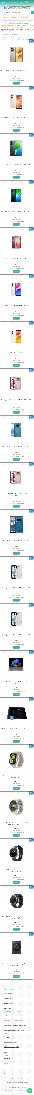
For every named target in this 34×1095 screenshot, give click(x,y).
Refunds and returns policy (11, 1047)
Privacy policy (8, 1037)
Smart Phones (30, 25)
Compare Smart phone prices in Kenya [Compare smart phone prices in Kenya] (14, 1015)
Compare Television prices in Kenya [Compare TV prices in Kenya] (14, 1020)
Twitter (6, 1074)
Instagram (6, 1068)
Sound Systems (17, 27)
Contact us (7, 1058)
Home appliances (8, 1003)
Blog (15, 2)
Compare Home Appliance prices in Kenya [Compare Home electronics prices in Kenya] (15, 1025)
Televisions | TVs (26, 27)
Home (2, 2)
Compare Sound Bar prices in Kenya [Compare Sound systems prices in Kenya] (14, 1030)
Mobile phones (8, 993)
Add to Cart (16, 83)
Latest (9, 2)
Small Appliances (8, 27)
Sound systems (8, 1008)
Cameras (2, 25)
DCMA (5, 1052)
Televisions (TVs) (8, 998)
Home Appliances (21, 25)
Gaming (14, 25)
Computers (8, 25)
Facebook (6, 1063)
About (20, 2)
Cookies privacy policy (10, 1042)
